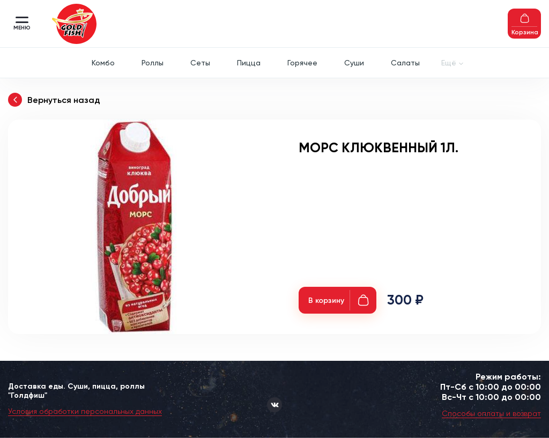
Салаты (405, 62)
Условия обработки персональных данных (85, 411)
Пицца (249, 62)
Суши (354, 62)
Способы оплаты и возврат (491, 413)
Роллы (153, 62)
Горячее (302, 62)
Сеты (200, 62)
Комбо (103, 62)
